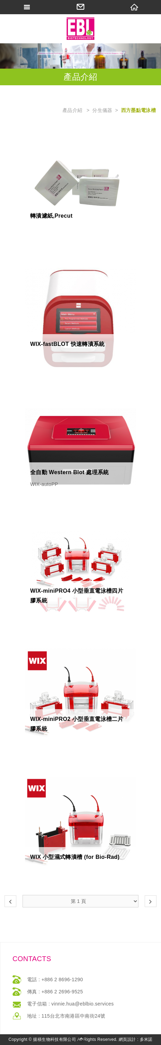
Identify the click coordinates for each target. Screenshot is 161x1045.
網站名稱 (80, 28)
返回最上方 (81, 1039)
